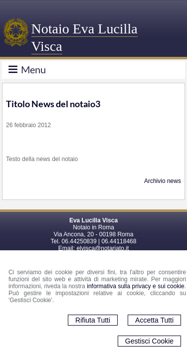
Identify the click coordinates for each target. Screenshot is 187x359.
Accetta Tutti (154, 320)
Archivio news (162, 181)
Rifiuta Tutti (92, 320)
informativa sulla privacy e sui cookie (136, 286)
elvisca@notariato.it (102, 248)
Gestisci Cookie (149, 341)
